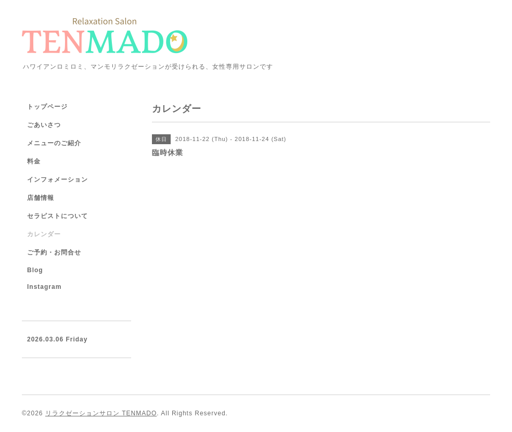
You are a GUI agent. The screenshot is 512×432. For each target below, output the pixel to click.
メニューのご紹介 (54, 143)
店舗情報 (40, 197)
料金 (34, 161)
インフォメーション (57, 179)
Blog (35, 270)
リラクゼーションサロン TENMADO (101, 413)
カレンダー (44, 234)
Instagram (44, 286)
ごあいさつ (44, 125)
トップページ (47, 106)
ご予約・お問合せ (54, 252)
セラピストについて (57, 216)
